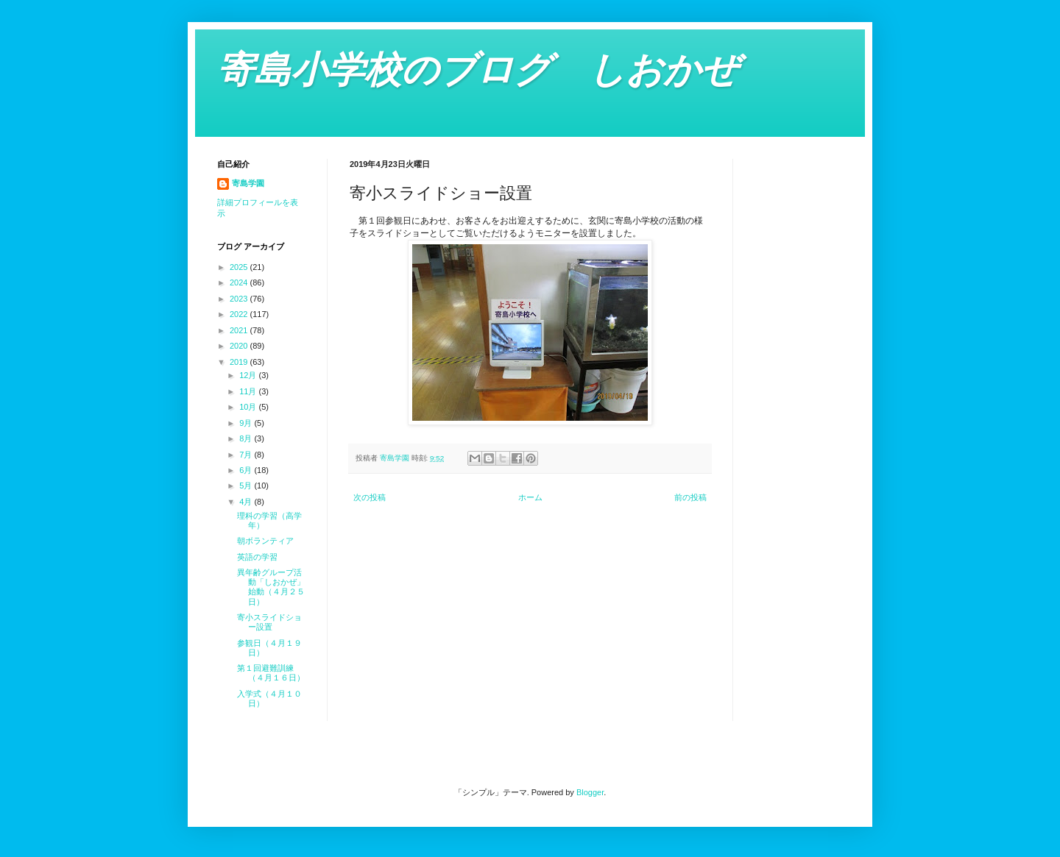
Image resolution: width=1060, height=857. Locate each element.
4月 (246, 501)
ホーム (530, 497)
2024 (240, 282)
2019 (240, 362)
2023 (240, 298)
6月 (246, 470)
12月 (248, 375)
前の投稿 (690, 497)
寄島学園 (248, 183)
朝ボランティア (265, 540)
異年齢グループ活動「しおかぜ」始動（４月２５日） (271, 587)
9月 (246, 423)
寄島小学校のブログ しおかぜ (477, 69)
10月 (248, 406)
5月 (246, 485)
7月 (246, 454)
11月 (248, 391)
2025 (240, 267)
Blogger (590, 792)
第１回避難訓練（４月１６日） (271, 673)
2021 (240, 330)
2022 (240, 314)
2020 (240, 345)
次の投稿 (369, 497)
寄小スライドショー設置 (269, 622)
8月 (246, 438)
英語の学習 (257, 556)
